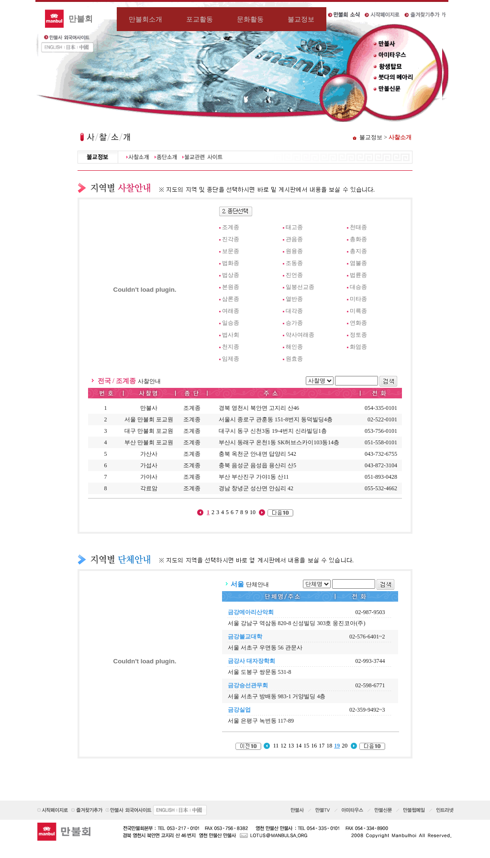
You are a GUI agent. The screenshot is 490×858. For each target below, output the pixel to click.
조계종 (230, 227)
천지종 (230, 346)
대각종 (294, 311)
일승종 (230, 322)
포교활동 (199, 19)
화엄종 (358, 346)
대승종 (358, 287)
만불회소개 (145, 19)
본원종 (230, 287)
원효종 (294, 358)
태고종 (294, 227)
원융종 (294, 251)
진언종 (294, 275)
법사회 (230, 334)
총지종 (358, 251)
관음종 (294, 239)
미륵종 (358, 311)
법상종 (230, 275)
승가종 (294, 322)
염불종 (358, 263)
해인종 (294, 346)
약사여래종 (300, 334)
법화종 (230, 263)
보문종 (230, 251)
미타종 (358, 299)
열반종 (294, 299)
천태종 (358, 227)
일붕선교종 (300, 287)
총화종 (358, 239)
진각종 (230, 239)
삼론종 (230, 299)
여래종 (230, 311)
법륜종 (358, 275)
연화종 (358, 322)
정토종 (358, 334)
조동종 (294, 263)
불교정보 (301, 19)
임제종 (230, 358)
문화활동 (250, 19)
